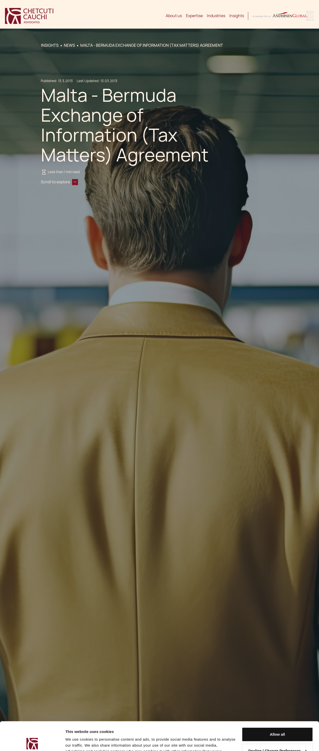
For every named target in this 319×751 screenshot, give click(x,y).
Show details (76, 741)
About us (174, 15)
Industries (216, 15)
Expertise (194, 15)
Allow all (277, 704)
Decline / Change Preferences (277, 721)
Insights (236, 15)
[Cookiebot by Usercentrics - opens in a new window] (32, 741)
